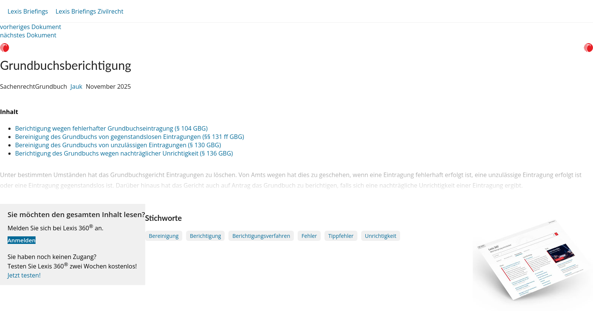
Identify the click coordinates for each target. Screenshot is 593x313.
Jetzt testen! (24, 275)
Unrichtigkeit (380, 235)
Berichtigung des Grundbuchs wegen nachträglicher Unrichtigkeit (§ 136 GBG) (124, 153)
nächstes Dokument (28, 35)
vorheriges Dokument (30, 27)
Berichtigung (205, 235)
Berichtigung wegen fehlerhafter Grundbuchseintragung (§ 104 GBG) (111, 128)
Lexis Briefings (28, 11)
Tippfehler (341, 235)
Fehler (309, 235)
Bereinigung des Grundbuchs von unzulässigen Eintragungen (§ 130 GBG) (118, 145)
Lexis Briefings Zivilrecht (89, 11)
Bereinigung (164, 235)
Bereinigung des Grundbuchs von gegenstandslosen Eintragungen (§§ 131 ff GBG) (129, 137)
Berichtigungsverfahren (261, 235)
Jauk (76, 86)
